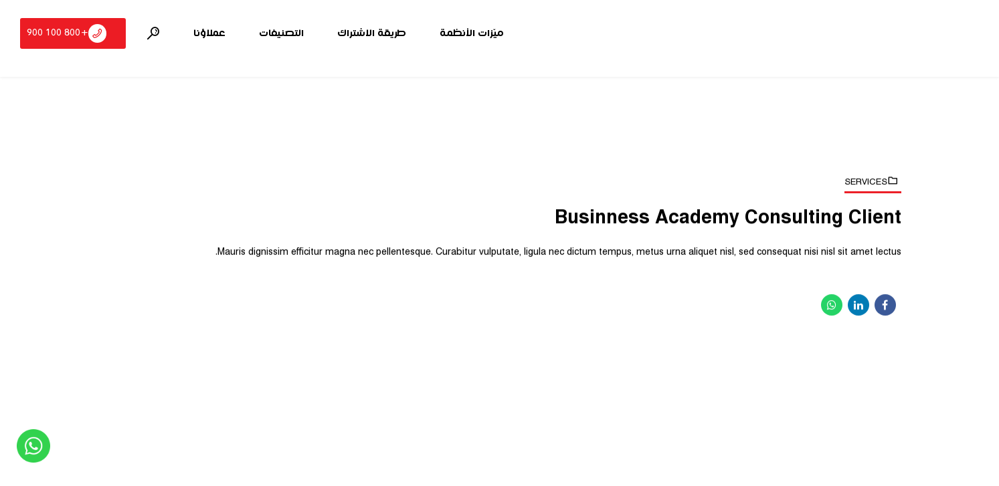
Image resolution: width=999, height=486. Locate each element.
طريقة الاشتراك (371, 33)
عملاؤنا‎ (209, 33)
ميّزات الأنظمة (472, 33)
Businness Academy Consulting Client (728, 218)
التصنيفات (281, 33)
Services (865, 181)
